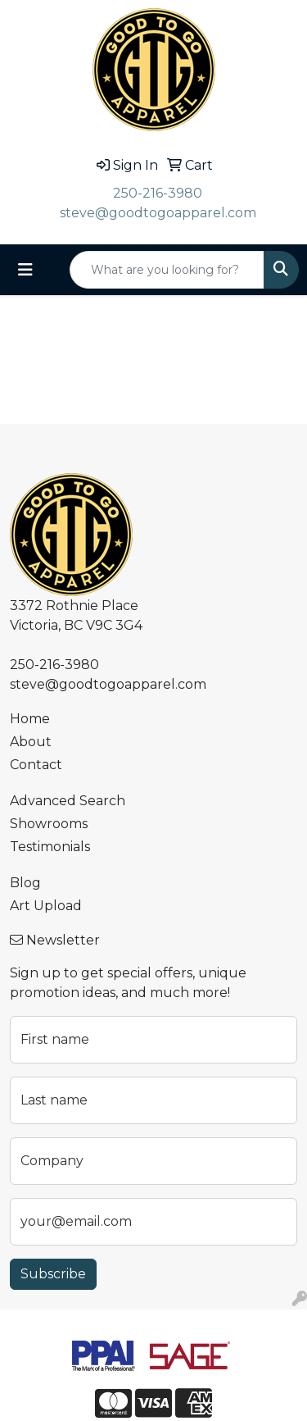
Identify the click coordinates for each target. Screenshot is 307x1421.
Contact (36, 764)
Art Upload (46, 905)
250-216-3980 (157, 193)
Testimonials (50, 846)
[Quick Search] (167, 270)
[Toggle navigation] (25, 269)
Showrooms (49, 823)
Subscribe (53, 1274)
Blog (25, 882)
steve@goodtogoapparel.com (158, 213)
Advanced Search (67, 800)
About (31, 741)
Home (30, 718)
